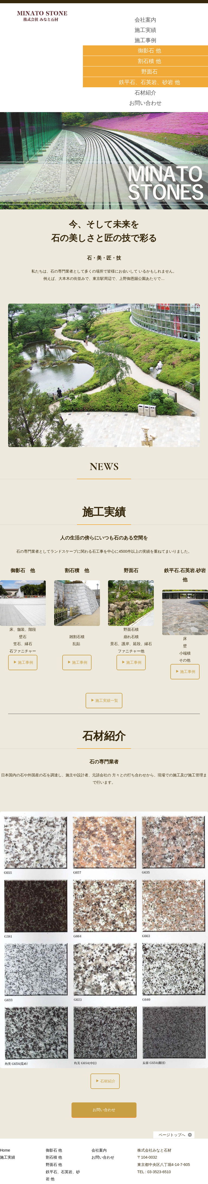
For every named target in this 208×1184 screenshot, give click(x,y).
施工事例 (145, 40)
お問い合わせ (145, 103)
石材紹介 (145, 93)
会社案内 (145, 20)
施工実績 (145, 30)
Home (5, 1150)
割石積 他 (54, 1157)
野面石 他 (54, 1164)
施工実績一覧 (104, 700)
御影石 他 (54, 1150)
